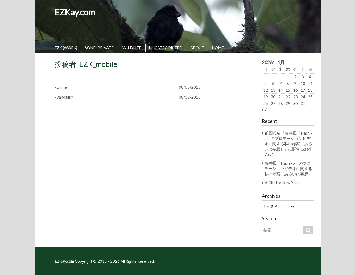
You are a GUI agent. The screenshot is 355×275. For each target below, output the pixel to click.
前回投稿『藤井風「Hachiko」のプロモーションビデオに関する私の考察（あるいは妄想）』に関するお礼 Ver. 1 (288, 144)
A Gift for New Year (282, 182)
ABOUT (197, 47)
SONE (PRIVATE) (100, 47)
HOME (218, 47)
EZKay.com (75, 12)
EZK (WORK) (66, 47)
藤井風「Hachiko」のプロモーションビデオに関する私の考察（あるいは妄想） (288, 168)
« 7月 (266, 109)
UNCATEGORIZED (166, 47)
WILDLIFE (131, 47)
